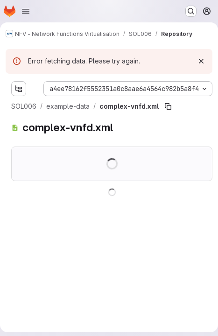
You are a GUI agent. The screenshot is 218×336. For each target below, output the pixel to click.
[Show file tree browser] (18, 88)
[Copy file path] (168, 106)
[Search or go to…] (191, 11)
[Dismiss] (201, 61)
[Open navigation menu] (25, 11)
